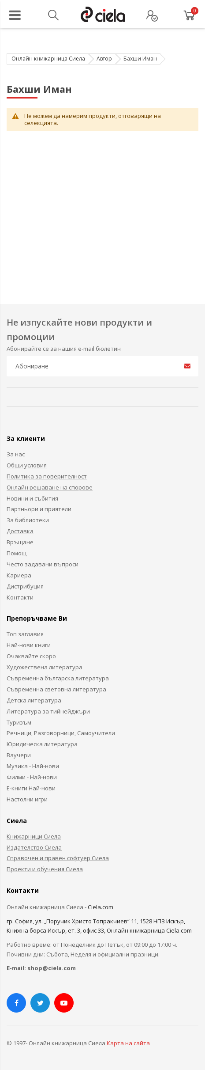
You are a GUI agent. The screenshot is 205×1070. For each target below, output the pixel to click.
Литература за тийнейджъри (48, 711)
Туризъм (19, 722)
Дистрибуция (25, 586)
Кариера (19, 575)
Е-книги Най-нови (31, 788)
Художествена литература (44, 667)
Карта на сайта (128, 1043)
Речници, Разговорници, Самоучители (61, 733)
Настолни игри (27, 799)
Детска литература (34, 700)
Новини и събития (32, 498)
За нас (16, 454)
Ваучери (19, 755)
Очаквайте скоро (31, 656)
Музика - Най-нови (33, 766)
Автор (104, 58)
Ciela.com (100, 907)
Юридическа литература (42, 744)
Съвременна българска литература (58, 678)
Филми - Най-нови (32, 777)
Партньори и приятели (39, 509)
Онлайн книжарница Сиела (48, 58)
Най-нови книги (29, 645)
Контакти (20, 597)
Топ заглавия (25, 634)
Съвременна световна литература (56, 689)
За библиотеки (28, 520)
